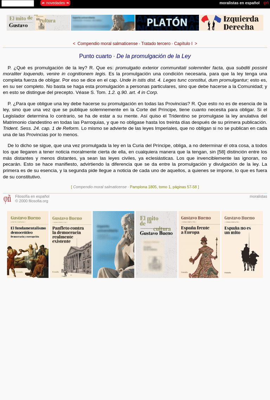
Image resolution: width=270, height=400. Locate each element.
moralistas (258, 196)
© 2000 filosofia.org (31, 201)
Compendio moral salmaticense (107, 43)
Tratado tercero (156, 43)
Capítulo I (183, 43)
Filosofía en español (32, 196)
